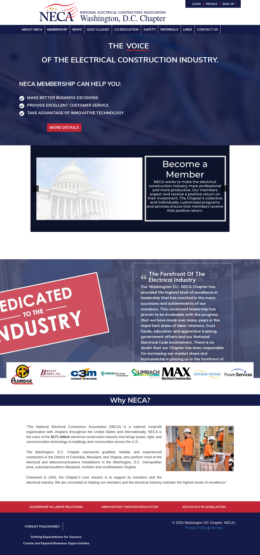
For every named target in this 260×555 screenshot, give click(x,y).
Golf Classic (98, 29)
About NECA (32, 29)
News (77, 29)
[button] (35, 188)
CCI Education (126, 29)
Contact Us (207, 29)
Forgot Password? (42, 526)
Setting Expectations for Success (56, 537)
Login (197, 4)
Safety (149, 29)
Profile (212, 4)
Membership (57, 29)
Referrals (169, 29)
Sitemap (216, 528)
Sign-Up (228, 4)
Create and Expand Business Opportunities (56, 543)
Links (187, 29)
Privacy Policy (196, 528)
